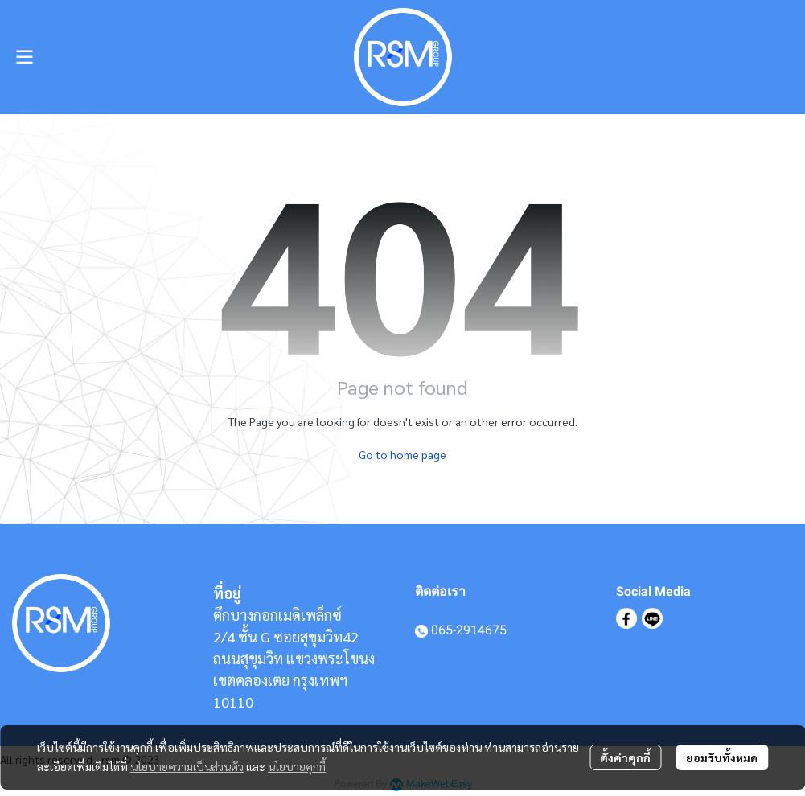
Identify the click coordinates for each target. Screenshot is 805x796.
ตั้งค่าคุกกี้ (625, 757)
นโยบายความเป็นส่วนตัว (187, 766)
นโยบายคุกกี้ (297, 766)
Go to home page (402, 454)
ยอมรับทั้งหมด (722, 757)
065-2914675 (469, 630)
